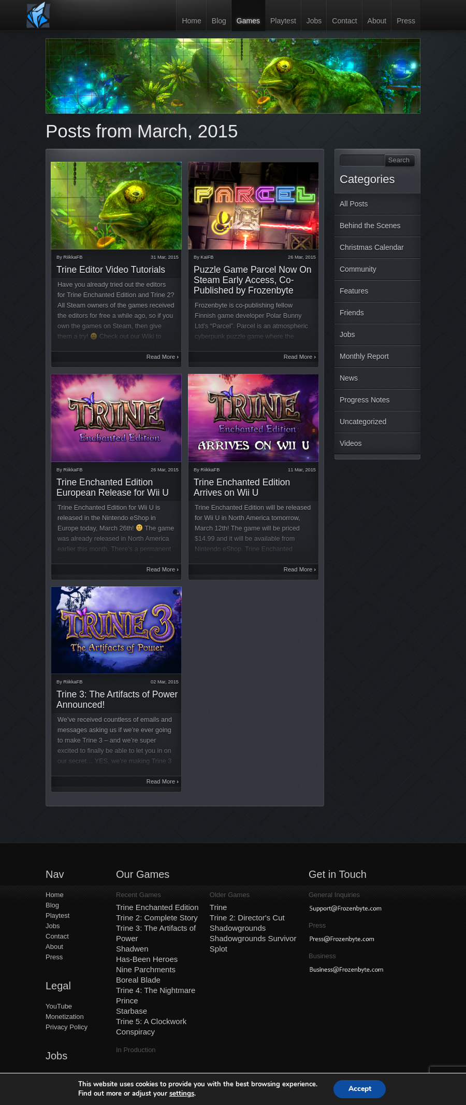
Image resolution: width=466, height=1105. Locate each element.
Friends (352, 313)
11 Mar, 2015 (302, 469)
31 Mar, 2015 (165, 257)
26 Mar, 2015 (302, 257)
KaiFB (206, 257)
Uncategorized (363, 421)
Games (248, 21)
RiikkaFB (72, 257)
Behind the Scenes (370, 225)
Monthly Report (364, 356)
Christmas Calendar (372, 247)
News (349, 378)
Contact (344, 21)
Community (358, 269)
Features (354, 291)
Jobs (314, 21)
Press (406, 21)
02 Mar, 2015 (165, 681)
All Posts (354, 204)
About (377, 21)
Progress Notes (364, 400)
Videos (351, 443)
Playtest (283, 21)
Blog (219, 21)
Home (191, 21)
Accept (360, 1089)
